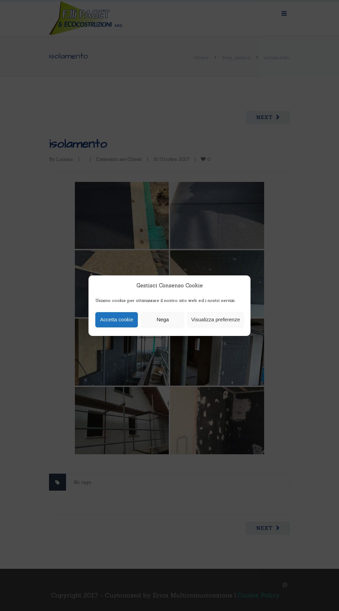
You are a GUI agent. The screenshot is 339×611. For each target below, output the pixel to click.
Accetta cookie (116, 319)
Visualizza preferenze (215, 319)
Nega (163, 319)
